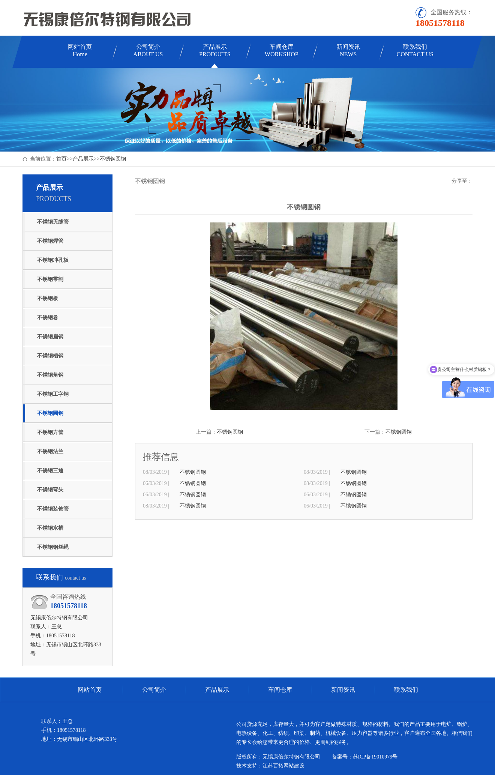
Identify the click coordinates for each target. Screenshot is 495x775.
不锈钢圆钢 (113, 159)
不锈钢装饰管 (53, 509)
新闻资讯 (348, 50)
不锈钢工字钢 (53, 394)
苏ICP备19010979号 (375, 757)
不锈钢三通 (50, 470)
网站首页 (80, 50)
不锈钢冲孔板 (53, 260)
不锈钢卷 (47, 317)
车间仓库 (281, 50)
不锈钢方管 (50, 432)
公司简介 (148, 50)
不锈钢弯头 (50, 490)
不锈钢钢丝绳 (53, 547)
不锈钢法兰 (50, 451)
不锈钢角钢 (50, 375)
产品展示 (215, 50)
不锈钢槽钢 (50, 356)
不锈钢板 (47, 298)
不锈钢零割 (50, 279)
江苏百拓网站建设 (283, 766)
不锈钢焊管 (50, 241)
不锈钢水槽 (50, 528)
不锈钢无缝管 (53, 222)
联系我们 (415, 50)
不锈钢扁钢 (50, 336)
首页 (61, 159)
